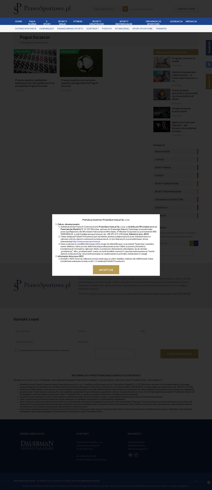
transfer (161, 28)
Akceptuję (106, 269)
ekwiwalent (47, 28)
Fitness (77, 21)
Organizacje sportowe (153, 22)
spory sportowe (142, 28)
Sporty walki (62, 22)
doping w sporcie (25, 28)
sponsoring (122, 28)
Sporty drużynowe (97, 22)
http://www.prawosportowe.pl (86, 241)
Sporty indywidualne (123, 22)
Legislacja (176, 21)
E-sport (47, 22)
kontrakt (92, 28)
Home (18, 21)
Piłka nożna (32, 22)
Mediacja (191, 21)
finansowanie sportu (70, 28)
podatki (107, 28)
